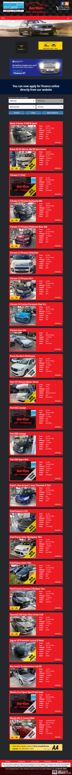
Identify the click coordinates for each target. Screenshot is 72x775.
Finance (60, 761)
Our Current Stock (35, 762)
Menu (3, 18)
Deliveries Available (21, 762)
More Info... (58, 142)
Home (7, 761)
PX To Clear (47, 761)
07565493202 (64, 9)
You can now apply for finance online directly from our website (36, 88)
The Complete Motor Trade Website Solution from (36, 772)
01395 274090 (64, 7)
